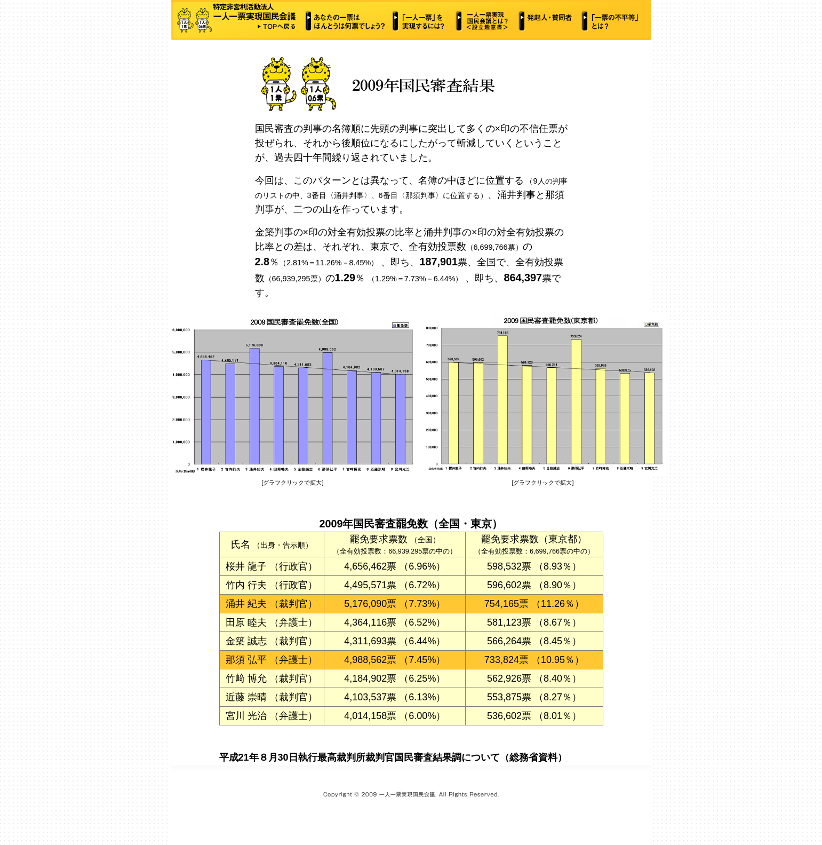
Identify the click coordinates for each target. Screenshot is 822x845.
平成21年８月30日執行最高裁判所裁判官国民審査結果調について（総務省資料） (393, 757)
